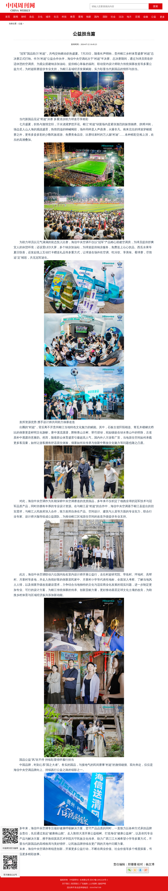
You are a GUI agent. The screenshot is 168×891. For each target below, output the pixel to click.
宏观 (137, 16)
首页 (7, 16)
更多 (162, 17)
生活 (56, 16)
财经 (23, 16)
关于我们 (66, 884)
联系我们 (75, 884)
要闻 (80, 16)
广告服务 (84, 884)
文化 (40, 16)
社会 (113, 16)
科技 (64, 16)
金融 (145, 16)
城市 (48, 16)
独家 (88, 16)
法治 (121, 16)
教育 (72, 16)
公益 (153, 16)
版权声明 (102, 884)
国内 (96, 16)
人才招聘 (93, 884)
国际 (105, 16)
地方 (129, 16)
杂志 (31, 16)
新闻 (15, 16)
